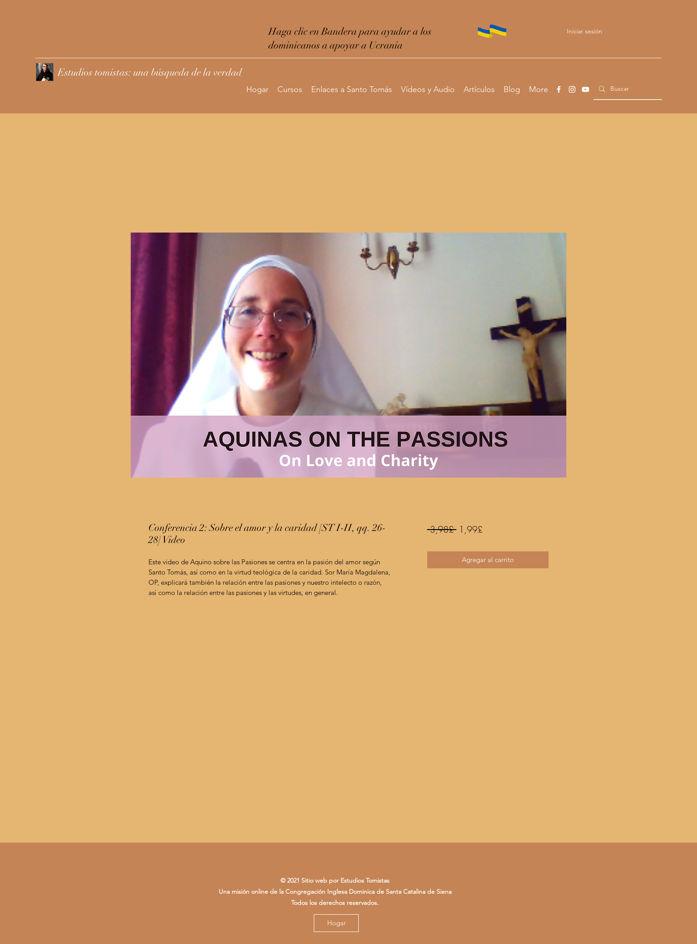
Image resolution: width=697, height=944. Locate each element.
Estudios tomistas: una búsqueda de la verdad (150, 72)
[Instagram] (572, 89)
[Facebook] (558, 89)
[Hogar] (336, 923)
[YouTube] (585, 89)
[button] (290, 89)
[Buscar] (626, 88)
